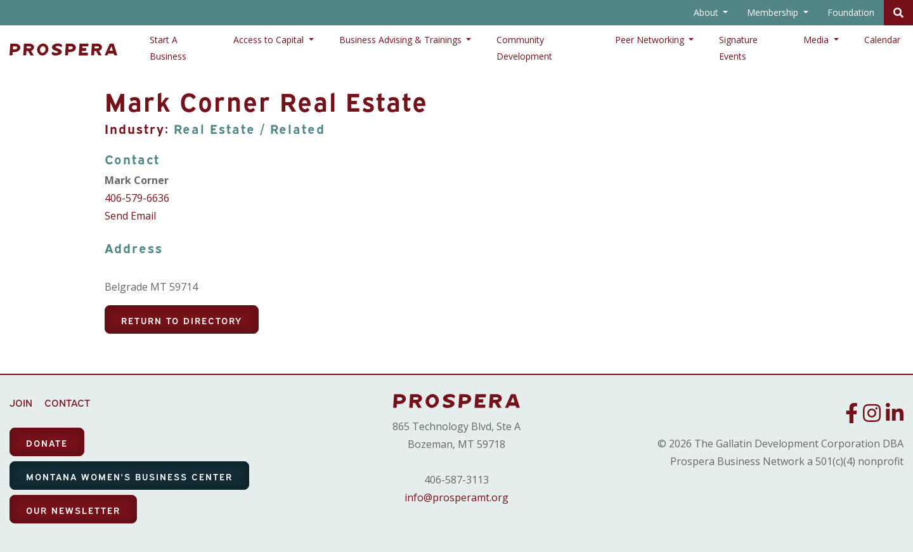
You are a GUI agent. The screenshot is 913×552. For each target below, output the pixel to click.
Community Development (524, 48)
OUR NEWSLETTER (73, 510)
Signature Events (738, 48)
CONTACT (67, 402)
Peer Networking (651, 40)
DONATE (47, 443)
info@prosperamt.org (456, 497)
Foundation (850, 12)
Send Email (130, 216)
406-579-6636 (137, 198)
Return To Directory (181, 320)
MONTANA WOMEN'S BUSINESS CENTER (129, 476)
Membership (774, 12)
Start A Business (168, 48)
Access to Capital (269, 40)
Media (817, 40)
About (707, 12)
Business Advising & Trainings (401, 40)
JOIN (21, 402)
